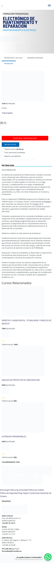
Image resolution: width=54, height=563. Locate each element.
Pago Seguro (23, 493)
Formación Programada (16, 13)
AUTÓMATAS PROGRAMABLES (14, 436)
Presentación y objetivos (13, 58)
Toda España (7, 112)
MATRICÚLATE (10, 145)
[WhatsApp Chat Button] (48, 557)
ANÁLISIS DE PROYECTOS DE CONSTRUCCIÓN (21, 380)
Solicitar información (25, 138)
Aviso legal (4, 489)
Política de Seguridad (9, 493)
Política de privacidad (18, 489)
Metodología (8, 63)
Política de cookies (36, 489)
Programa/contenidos (35, 58)
